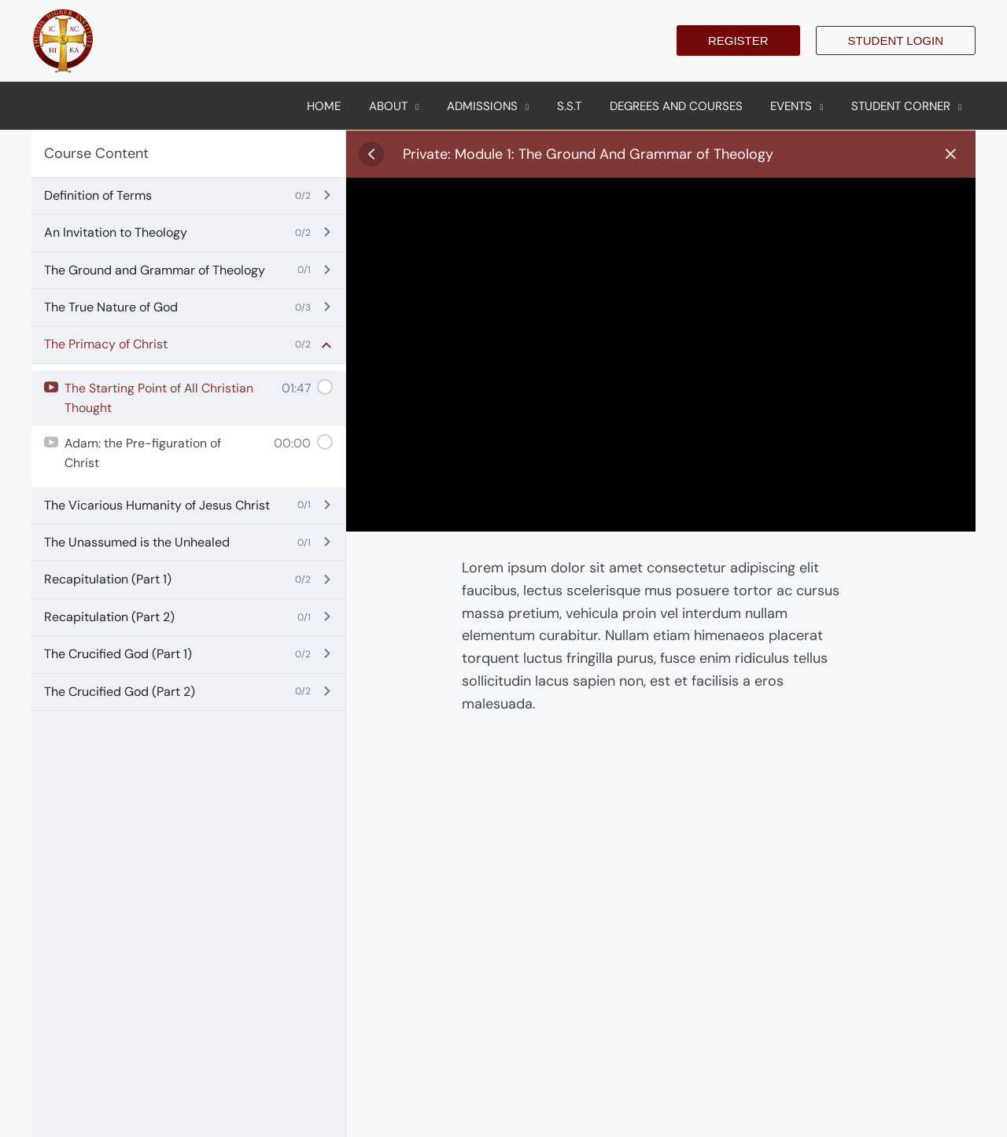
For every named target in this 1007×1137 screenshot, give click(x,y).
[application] (438, 106)
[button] (738, 40)
